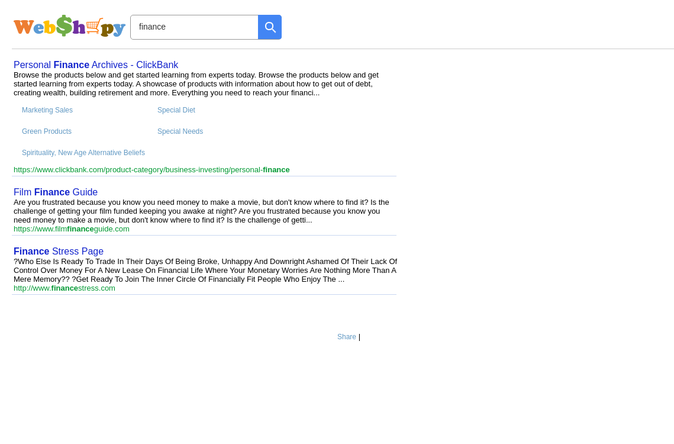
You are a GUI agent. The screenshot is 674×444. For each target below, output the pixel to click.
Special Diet (176, 110)
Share (346, 337)
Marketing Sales (47, 110)
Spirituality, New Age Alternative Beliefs (83, 153)
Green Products (47, 131)
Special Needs (180, 131)
